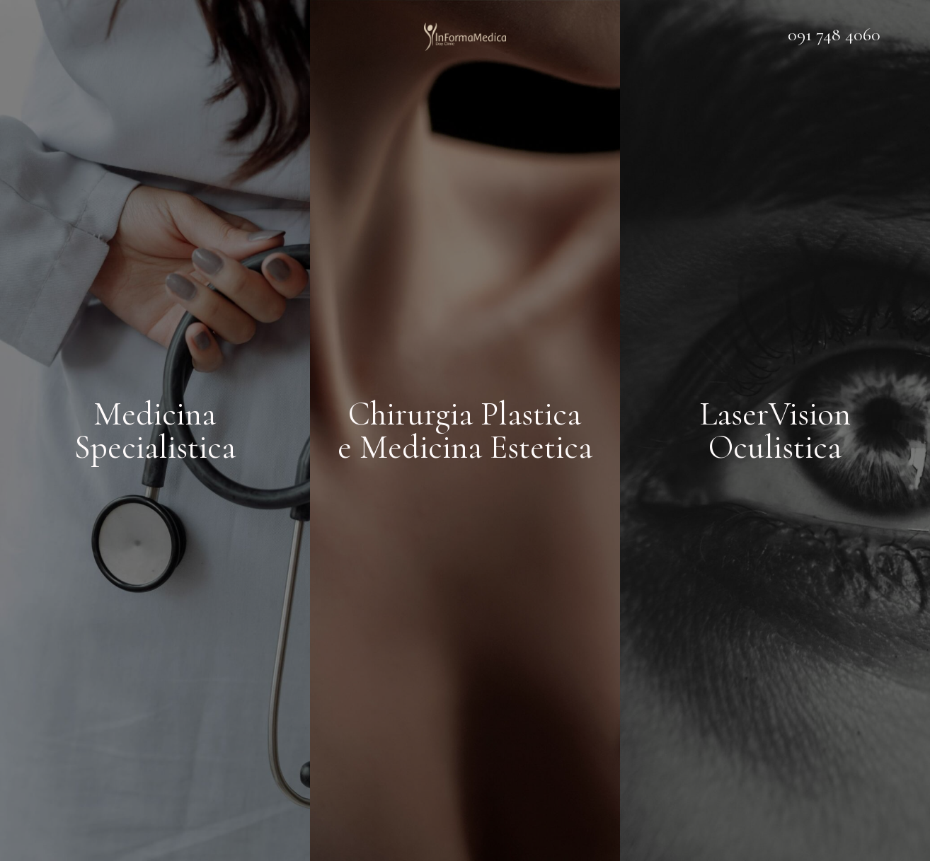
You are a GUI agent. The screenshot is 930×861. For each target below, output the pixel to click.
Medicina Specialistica (155, 431)
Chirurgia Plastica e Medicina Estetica (465, 431)
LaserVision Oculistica (775, 431)
